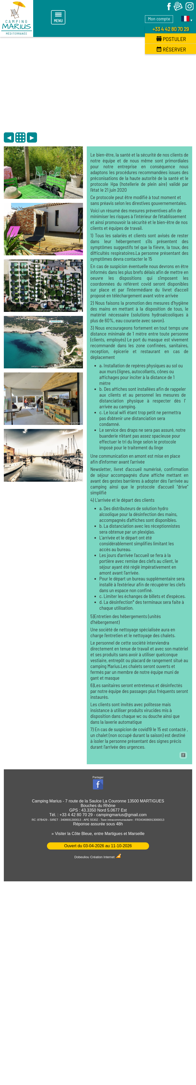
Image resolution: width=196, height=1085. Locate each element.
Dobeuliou (82, 857)
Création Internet (106, 857)
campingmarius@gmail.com (121, 815)
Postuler (171, 38)
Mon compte (159, 18)
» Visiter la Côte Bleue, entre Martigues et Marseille (98, 833)
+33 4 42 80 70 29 (170, 28)
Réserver (171, 49)
